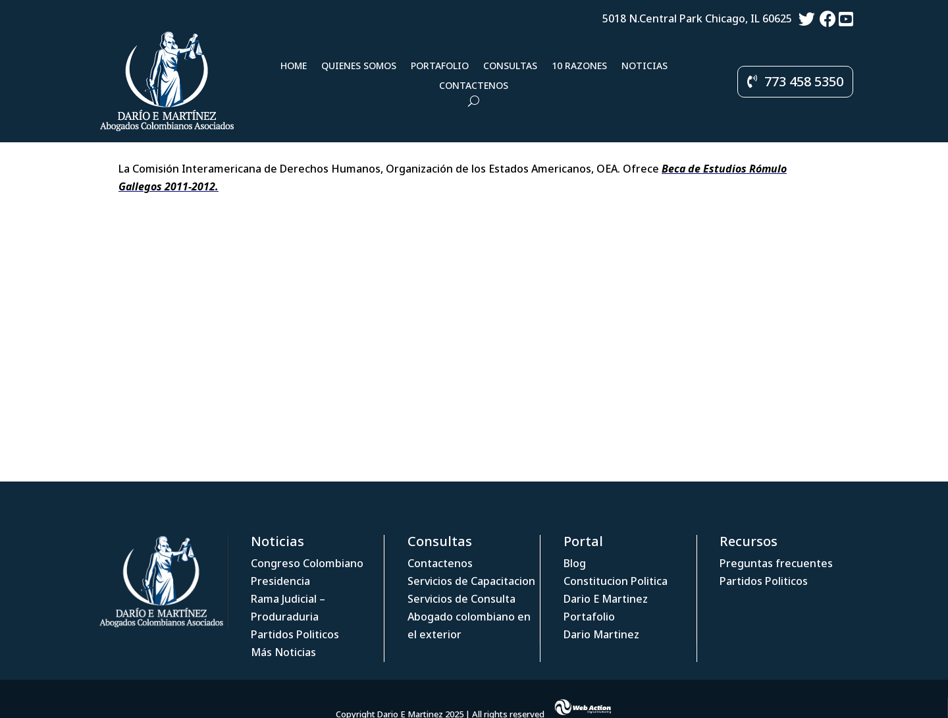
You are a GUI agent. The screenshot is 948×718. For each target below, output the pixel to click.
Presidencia (280, 581)
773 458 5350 (803, 81)
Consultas (510, 66)
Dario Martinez (601, 634)
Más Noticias (283, 652)
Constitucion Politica (616, 581)
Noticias (644, 66)
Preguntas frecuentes (776, 563)
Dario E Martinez (606, 599)
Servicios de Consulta (461, 599)
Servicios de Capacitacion (471, 581)
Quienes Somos (358, 66)
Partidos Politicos (295, 634)
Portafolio (440, 66)
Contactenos (473, 86)
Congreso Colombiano (307, 563)
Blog (575, 563)
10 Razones (579, 66)
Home (293, 66)
